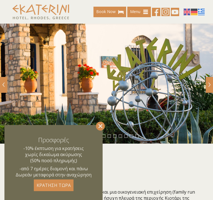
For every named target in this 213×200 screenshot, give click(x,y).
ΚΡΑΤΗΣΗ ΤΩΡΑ (54, 185)
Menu (140, 12)
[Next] (209, 85)
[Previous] (3, 85)
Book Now (110, 12)
